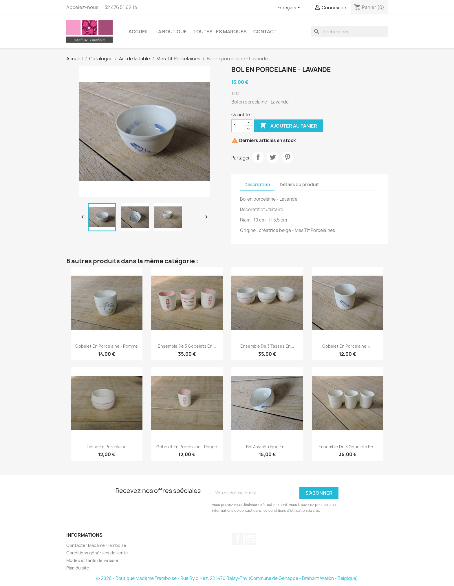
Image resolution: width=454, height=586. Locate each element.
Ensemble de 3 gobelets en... (187, 346)
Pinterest (287, 157)
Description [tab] (257, 185)
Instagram (250, 539)
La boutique (171, 31)
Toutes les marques (220, 31)
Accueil (139, 31)
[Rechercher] (349, 31)
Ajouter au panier (288, 126)
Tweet (273, 157)
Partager (258, 157)
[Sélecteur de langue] (289, 7)
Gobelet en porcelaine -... (347, 346)
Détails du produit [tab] (299, 185)
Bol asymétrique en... (267, 446)
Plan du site (77, 568)
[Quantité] (238, 125)
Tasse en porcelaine (107, 446)
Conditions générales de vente (97, 553)
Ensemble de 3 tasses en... (267, 346)
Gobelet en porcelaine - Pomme (106, 346)
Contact (265, 31)
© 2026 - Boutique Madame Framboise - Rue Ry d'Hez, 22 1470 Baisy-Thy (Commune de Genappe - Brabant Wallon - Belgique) (227, 578)
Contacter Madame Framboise (96, 545)
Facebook (238, 539)
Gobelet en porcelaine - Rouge (186, 446)
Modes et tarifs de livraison (93, 560)
